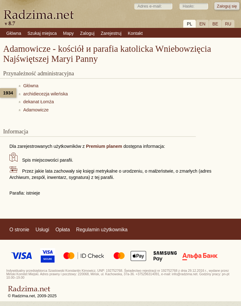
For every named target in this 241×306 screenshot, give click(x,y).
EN (202, 23)
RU (228, 23)
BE (215, 23)
